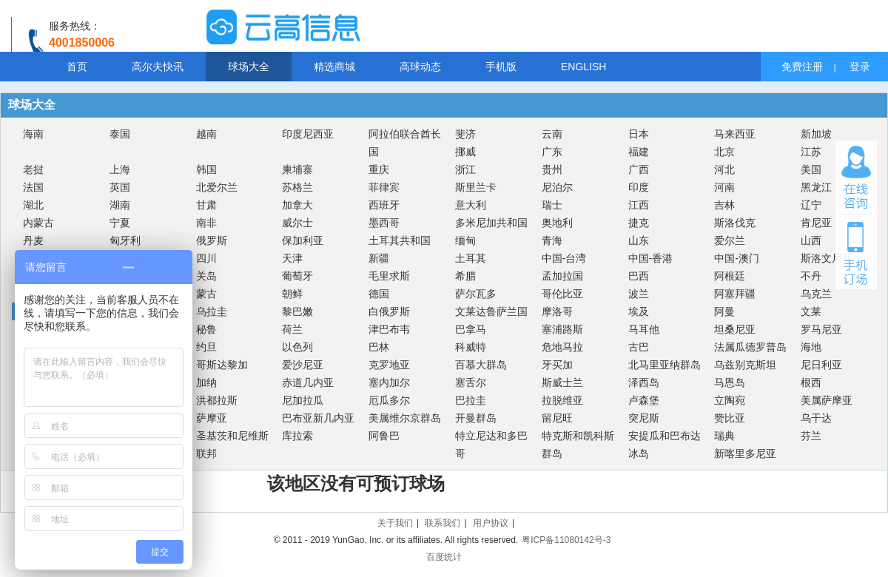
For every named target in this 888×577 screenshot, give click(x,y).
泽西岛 (643, 382)
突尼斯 (643, 418)
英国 (120, 187)
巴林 (379, 347)
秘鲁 (206, 329)
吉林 (724, 205)
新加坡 (816, 134)
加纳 (206, 382)
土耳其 (470, 258)
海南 (33, 134)
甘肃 (206, 205)
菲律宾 (384, 187)
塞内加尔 (389, 382)
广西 (638, 169)
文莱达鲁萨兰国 (491, 311)
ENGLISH (583, 66)
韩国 (206, 169)
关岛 (206, 276)
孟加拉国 (562, 276)
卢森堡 (643, 400)
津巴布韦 (389, 329)
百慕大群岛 (481, 365)
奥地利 (557, 223)
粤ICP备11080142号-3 (566, 540)
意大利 (470, 205)
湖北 (33, 205)
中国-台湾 (564, 258)
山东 (638, 240)
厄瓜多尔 (389, 400)
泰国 (120, 134)
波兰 (638, 294)
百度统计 (444, 557)
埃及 (638, 311)
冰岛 (638, 453)
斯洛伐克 (735, 223)
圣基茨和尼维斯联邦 (232, 444)
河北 (724, 169)
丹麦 (33, 240)
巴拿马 (470, 329)
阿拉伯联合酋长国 (405, 143)
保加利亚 (302, 240)
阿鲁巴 (384, 436)
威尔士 (297, 223)
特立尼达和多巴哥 (491, 444)
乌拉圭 (211, 311)
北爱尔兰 (217, 187)
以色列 (297, 347)
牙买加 (557, 365)
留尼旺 (557, 418)
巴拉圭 (470, 400)
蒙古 (206, 294)
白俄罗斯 (389, 311)
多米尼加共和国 (491, 223)
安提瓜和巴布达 (664, 436)
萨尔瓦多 (476, 294)
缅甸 (465, 240)
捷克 (638, 223)
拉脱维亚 (562, 400)
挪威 (465, 152)
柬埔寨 (297, 169)
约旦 (206, 347)
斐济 (465, 134)
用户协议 (490, 523)
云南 (552, 134)
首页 (77, 66)
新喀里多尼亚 (745, 453)
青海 (552, 240)
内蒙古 (38, 223)
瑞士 (552, 205)
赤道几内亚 (308, 382)
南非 (206, 223)
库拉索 (297, 436)
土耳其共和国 (400, 240)
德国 (379, 294)
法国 (33, 187)
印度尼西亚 (308, 134)
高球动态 (420, 66)
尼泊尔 (557, 187)
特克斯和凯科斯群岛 (578, 444)
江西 (638, 205)
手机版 (501, 66)
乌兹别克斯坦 (745, 365)
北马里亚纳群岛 (664, 365)
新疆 (379, 258)
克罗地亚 (389, 365)
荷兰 (292, 329)
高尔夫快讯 (158, 66)
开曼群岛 (476, 418)
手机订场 (856, 252)
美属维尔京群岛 (405, 418)
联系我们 (442, 523)
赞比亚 (729, 418)
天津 (292, 258)
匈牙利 (125, 240)
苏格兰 (297, 187)
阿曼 (724, 311)
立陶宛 (729, 400)
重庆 (379, 169)
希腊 (465, 276)
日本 (638, 134)
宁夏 (120, 223)
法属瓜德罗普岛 (750, 347)
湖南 (120, 205)
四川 (206, 258)
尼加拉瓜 (302, 400)
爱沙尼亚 (302, 365)
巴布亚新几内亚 (318, 418)
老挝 (33, 169)
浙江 (465, 169)
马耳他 (643, 329)
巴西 (638, 276)
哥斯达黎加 (222, 365)
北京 (724, 152)
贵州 (552, 169)
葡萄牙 (297, 276)
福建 (638, 152)
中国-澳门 (736, 258)
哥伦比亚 (562, 294)
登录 (860, 66)
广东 (552, 152)
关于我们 (395, 523)
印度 (638, 187)
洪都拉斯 (217, 400)
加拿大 (297, 205)
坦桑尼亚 (735, 329)
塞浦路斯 (562, 329)
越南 (206, 134)
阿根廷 (729, 276)
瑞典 (724, 436)
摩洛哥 (557, 311)
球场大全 (248, 66)
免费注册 (802, 66)
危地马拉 (562, 347)
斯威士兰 (562, 382)
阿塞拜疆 (735, 294)
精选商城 (334, 66)
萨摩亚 (211, 418)
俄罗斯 (211, 240)
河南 (724, 187)
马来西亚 (735, 134)
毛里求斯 (389, 276)
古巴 (638, 347)
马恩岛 (729, 382)
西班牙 (384, 205)
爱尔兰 (729, 240)
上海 (120, 169)
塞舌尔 (470, 382)
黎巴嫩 (297, 311)
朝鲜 (292, 294)
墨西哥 (384, 223)
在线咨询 (856, 178)
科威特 (470, 347)
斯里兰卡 (476, 187)
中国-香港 (650, 258)
